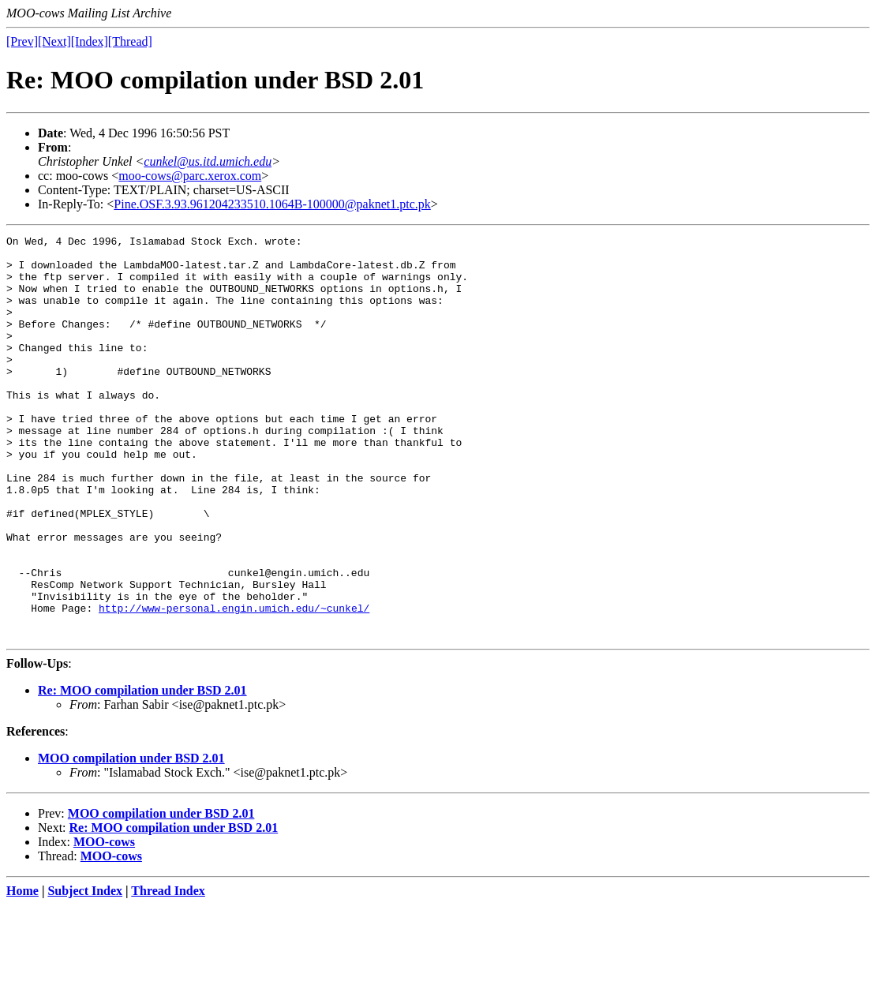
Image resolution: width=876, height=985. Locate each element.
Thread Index (168, 971)
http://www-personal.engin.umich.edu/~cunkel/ (234, 683)
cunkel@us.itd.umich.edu (207, 161)
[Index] (89, 41)
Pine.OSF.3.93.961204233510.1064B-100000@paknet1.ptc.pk (272, 204)
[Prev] (22, 41)
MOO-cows (104, 922)
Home (22, 971)
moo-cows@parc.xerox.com (189, 175)
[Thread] (130, 41)
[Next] (54, 41)
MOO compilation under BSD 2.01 (131, 838)
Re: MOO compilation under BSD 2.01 (142, 770)
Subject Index (84, 971)
